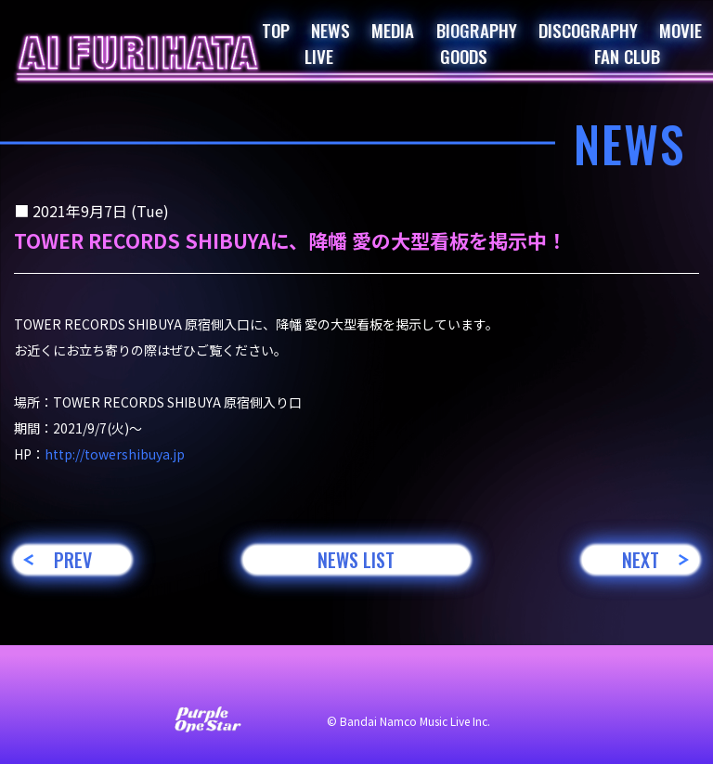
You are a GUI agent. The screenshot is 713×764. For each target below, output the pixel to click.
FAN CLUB (627, 56)
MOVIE (680, 30)
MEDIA (392, 30)
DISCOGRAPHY (588, 30)
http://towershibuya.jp (115, 454)
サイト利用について (232, 682)
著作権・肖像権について (549, 682)
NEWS (330, 30)
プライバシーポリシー (384, 682)
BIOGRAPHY (476, 30)
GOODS (463, 56)
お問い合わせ (106, 682)
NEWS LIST (356, 560)
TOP (276, 30)
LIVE (319, 56)
